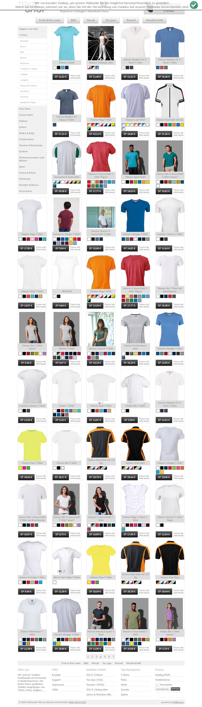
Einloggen (80, 11)
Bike (22, 52)
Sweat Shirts (26, 114)
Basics (23, 46)
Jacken (22, 127)
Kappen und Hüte (28, 28)
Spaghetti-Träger (28, 102)
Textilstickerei (162, 679)
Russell (131, 20)
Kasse (105, 11)
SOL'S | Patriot (94, 674)
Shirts (124, 684)
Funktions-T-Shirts (28, 69)
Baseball (24, 41)
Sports (124, 694)
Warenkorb (94, 11)
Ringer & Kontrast (28, 85)
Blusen (23, 57)
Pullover (23, 121)
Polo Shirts (25, 108)
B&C (73, 20)
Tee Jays (110, 20)
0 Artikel (168, 11)
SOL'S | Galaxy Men (97, 689)
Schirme (23, 151)
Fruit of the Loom (49, 20)
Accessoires (25, 191)
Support (56, 679)
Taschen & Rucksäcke (31, 145)
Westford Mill (154, 20)
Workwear (25, 178)
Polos (124, 679)
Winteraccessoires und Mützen (31, 159)
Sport (22, 166)
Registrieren (66, 11)
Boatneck (24, 63)
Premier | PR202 (95, 684)
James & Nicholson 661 (98, 694)
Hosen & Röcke (27, 172)
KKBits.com (178, 702)
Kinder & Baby (26, 133)
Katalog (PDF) (162, 674)
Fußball (23, 74)
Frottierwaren (26, 139)
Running (24, 96)
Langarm (24, 80)
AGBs (55, 689)
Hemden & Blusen (29, 184)
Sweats (125, 689)
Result (91, 20)
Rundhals (24, 91)
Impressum (58, 684)
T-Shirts (23, 35)
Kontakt (56, 674)
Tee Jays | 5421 (94, 679)
